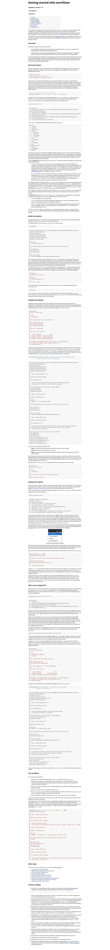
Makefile (60, 268)
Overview (33, 17)
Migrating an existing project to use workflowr (42, 874)
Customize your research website (39, 873)
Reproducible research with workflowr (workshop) (43, 883)
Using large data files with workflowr (40, 885)
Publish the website (35, 21)
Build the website (35, 20)
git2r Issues (68, 936)
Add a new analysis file (36, 23)
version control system (49, 53)
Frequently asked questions (38, 877)
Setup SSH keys (71, 939)
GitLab (35, 39)
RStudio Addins (63, 945)
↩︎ (54, 900)
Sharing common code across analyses (41, 880)
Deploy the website (35, 22)
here (45, 900)
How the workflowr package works (39, 876)
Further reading (34, 27)
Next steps (33, 26)
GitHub (30, 39)
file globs (61, 915)
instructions (31, 530)
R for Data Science (46, 893)
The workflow (34, 25)
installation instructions (60, 36)
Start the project (34, 18)
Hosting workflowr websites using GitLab (43, 490)
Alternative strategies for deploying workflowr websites (45, 882)
